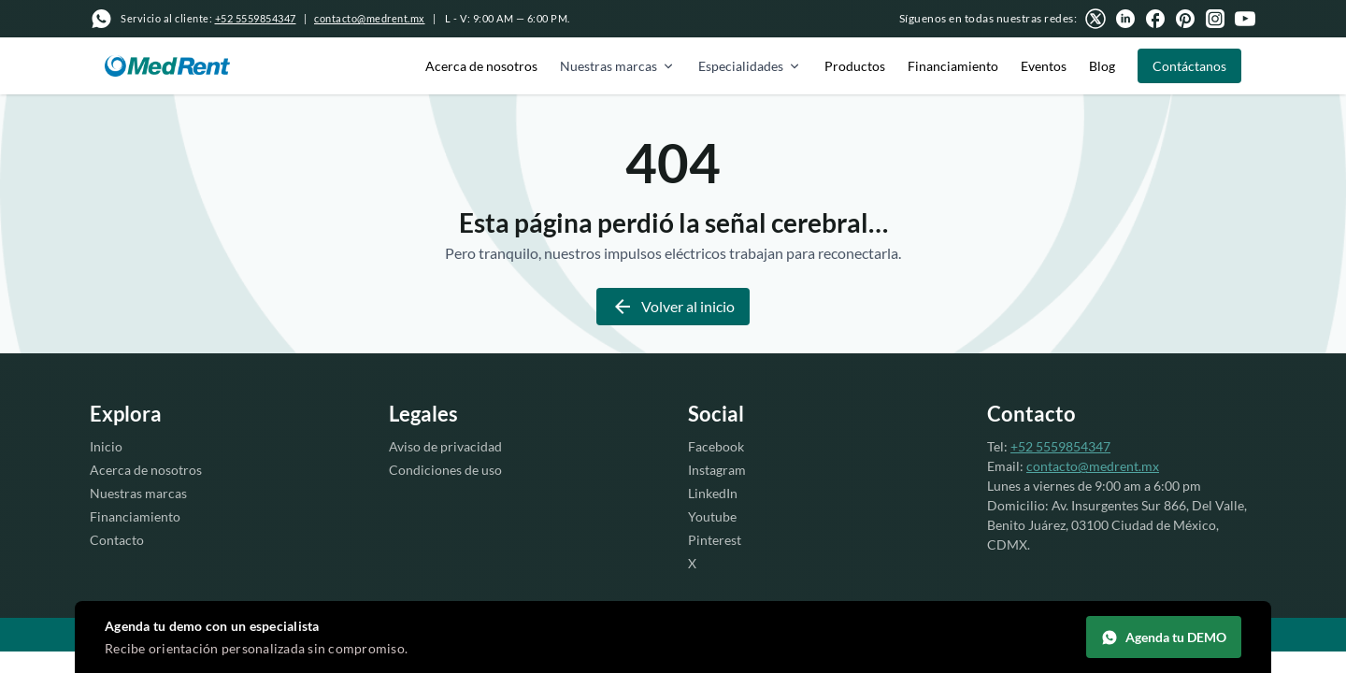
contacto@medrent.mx (369, 18)
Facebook (716, 446)
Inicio (106, 446)
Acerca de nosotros (481, 66)
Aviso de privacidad (445, 446)
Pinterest (714, 540)
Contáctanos (1189, 66)
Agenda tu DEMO (1163, 637)
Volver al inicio (673, 306)
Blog (1102, 66)
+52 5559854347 (1060, 446)
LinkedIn (712, 493)
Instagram (717, 470)
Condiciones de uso (445, 470)
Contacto (117, 540)
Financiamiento (953, 66)
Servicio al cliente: (208, 18)
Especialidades (750, 66)
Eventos (1044, 66)
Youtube (712, 516)
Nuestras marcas (618, 66)
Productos (854, 66)
